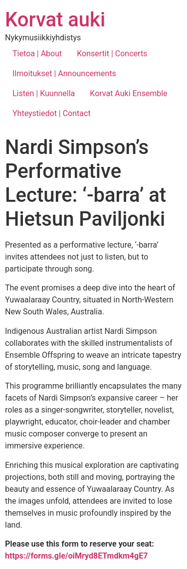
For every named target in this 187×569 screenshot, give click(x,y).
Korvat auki (55, 19)
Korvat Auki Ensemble (128, 93)
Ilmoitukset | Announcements (64, 73)
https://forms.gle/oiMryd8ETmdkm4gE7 (76, 556)
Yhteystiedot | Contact (51, 113)
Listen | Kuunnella (43, 93)
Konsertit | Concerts (112, 53)
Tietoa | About (37, 53)
